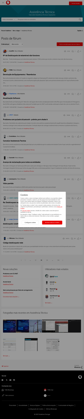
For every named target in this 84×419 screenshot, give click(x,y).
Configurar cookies (30, 222)
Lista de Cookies (26, 210)
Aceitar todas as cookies (52, 222)
